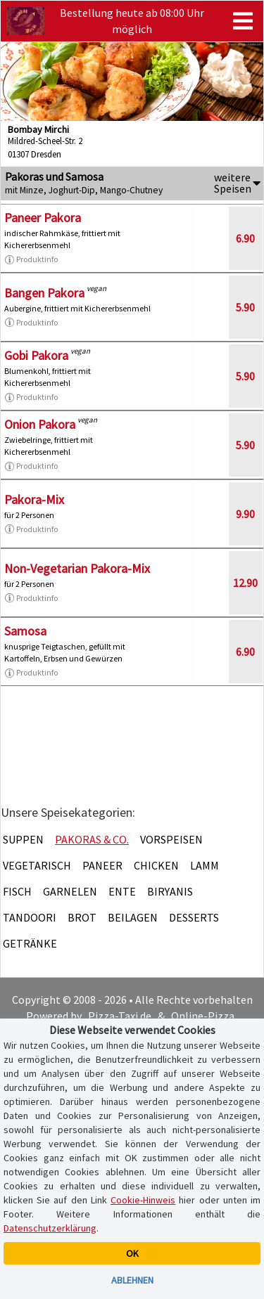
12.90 (245, 583)
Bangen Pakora (44, 293)
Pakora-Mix (34, 499)
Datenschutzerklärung (50, 1228)
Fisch (17, 891)
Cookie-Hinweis (143, 1200)
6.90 (245, 238)
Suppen (23, 839)
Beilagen (133, 917)
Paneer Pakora (42, 217)
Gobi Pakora (36, 355)
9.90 (245, 514)
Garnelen (70, 891)
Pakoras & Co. (92, 839)
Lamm (204, 865)
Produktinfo (31, 259)
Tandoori (29, 917)
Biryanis (170, 891)
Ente (122, 891)
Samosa (25, 631)
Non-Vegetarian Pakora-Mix (77, 568)
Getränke (30, 943)
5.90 (245, 307)
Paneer (102, 865)
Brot (82, 917)
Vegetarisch (37, 865)
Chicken (156, 865)
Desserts (194, 917)
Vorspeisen (171, 839)
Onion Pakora (39, 424)
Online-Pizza (202, 1016)
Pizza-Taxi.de (119, 1016)
